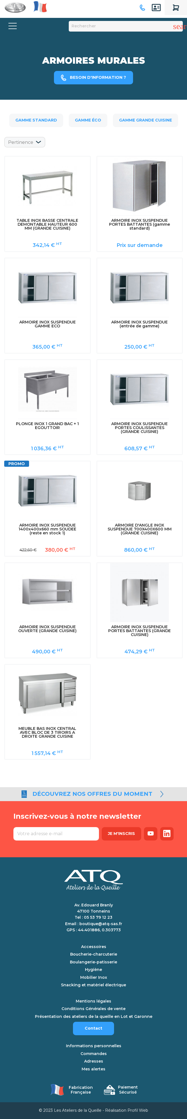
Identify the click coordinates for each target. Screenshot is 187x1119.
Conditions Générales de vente (93, 1008)
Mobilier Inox (93, 977)
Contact (93, 1028)
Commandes (94, 1053)
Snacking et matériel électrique (93, 985)
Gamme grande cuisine (145, 120)
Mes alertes (93, 1069)
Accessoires (93, 946)
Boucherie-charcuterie (93, 954)
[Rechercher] (126, 26)
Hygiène (93, 969)
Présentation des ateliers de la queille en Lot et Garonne (93, 1016)
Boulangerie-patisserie (93, 962)
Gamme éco (88, 120)
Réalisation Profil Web (126, 1110)
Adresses (93, 1061)
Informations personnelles (93, 1046)
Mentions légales (93, 1001)
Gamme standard (36, 120)
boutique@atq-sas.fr (100, 923)
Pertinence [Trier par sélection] (20, 142)
